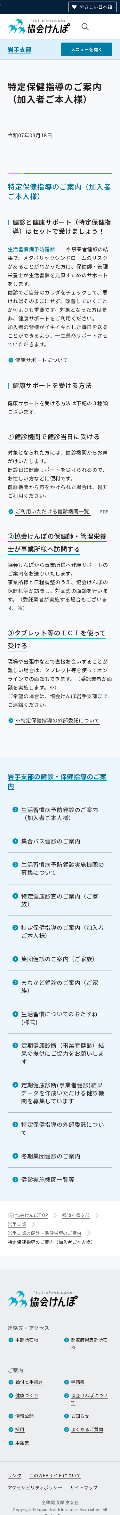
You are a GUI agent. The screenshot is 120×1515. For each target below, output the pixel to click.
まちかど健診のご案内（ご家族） (59, 986)
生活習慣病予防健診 (31, 249)
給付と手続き (29, 1382)
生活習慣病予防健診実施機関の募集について (62, 868)
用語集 (22, 1442)
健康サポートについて (41, 359)
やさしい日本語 (96, 7)
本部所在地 (26, 1339)
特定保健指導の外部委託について (62, 1128)
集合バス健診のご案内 (50, 841)
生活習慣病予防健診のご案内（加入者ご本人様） (59, 813)
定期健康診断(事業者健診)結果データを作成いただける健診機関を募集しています (62, 1093)
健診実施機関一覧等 (48, 1179)
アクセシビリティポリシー (35, 1487)
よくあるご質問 (87, 1429)
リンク (14, 1475)
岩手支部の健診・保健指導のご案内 (57, 781)
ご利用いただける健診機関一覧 (62, 511)
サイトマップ (84, 1487)
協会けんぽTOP (31, 1215)
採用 (20, 1429)
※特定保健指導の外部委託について (57, 720)
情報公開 (24, 1416)
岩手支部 (19, 49)
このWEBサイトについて (55, 1475)
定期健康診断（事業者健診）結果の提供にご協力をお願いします (62, 1053)
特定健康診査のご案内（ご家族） (59, 899)
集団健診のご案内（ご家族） (59, 959)
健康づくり (26, 1395)
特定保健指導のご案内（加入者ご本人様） (62, 931)
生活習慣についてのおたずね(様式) (59, 1018)
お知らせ (80, 1416)
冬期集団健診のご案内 (50, 1156)
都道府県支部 (76, 1215)
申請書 (78, 1382)
